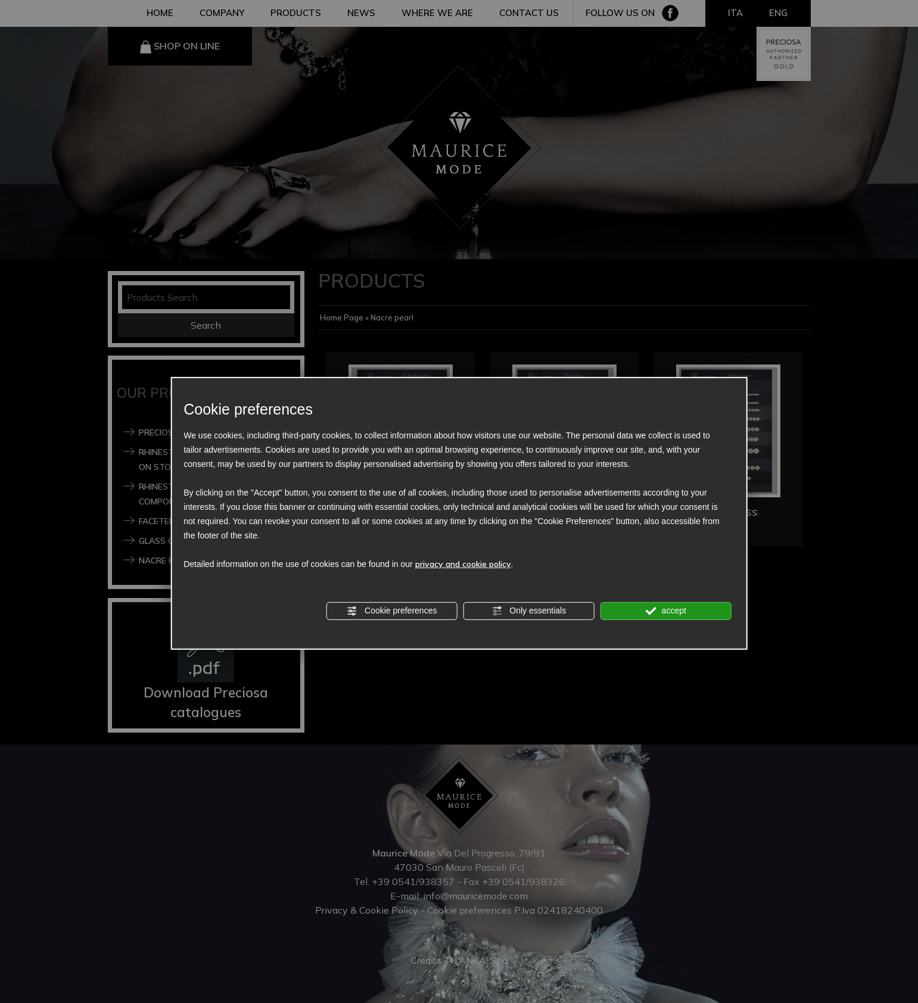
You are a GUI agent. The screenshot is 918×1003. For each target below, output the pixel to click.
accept (666, 611)
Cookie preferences (392, 611)
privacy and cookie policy (463, 564)
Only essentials (528, 611)
